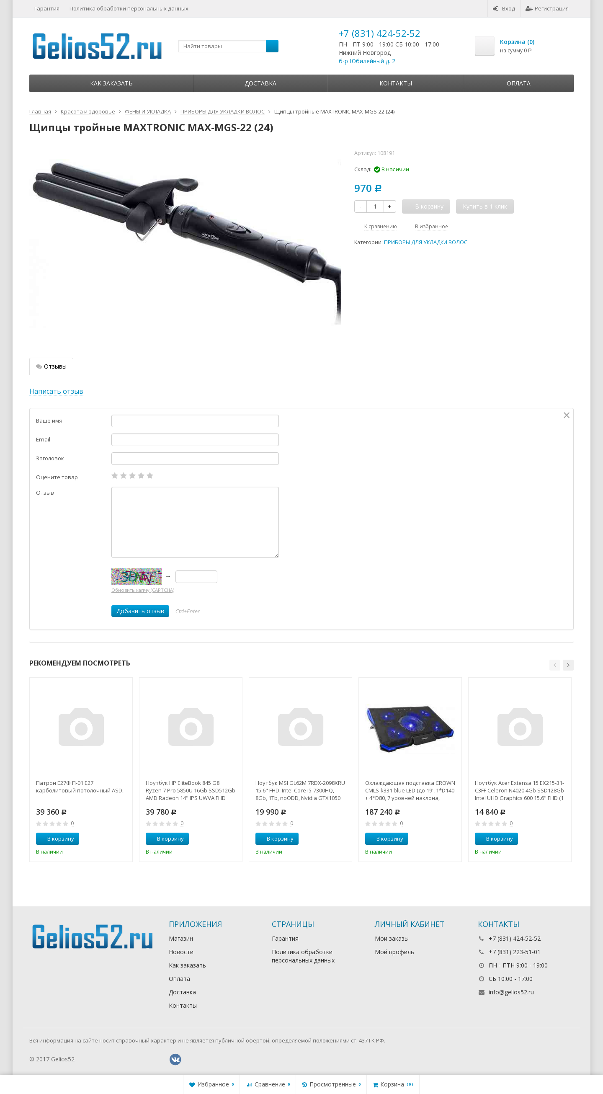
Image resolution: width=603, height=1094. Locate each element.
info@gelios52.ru (511, 992)
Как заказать (111, 83)
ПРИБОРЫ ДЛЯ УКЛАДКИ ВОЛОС (425, 242)
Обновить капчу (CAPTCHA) (142, 590)
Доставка (260, 83)
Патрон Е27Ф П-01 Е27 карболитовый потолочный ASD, (80, 786)
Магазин (181, 938)
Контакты (395, 83)
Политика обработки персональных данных (129, 8)
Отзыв (45, 492)
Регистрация (547, 8)
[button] (554, 665)
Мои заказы (392, 938)
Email (43, 439)
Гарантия (46, 8)
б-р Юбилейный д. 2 (367, 61)
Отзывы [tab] (51, 366)
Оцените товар (57, 477)
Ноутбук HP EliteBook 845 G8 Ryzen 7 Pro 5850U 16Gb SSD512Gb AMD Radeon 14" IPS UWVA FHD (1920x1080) (190, 790)
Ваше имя (49, 420)
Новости (181, 952)
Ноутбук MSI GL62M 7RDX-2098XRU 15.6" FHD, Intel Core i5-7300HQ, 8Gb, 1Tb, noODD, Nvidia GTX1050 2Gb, (300, 790)
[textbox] (228, 46)
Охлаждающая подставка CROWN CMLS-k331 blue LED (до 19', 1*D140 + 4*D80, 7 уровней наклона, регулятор (410, 790)
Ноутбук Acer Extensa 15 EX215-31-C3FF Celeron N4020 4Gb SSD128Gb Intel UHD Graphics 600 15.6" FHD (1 (519, 790)
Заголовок (50, 458)
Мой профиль (394, 952)
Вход (504, 8)
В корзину (56, 838)
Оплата (519, 83)
